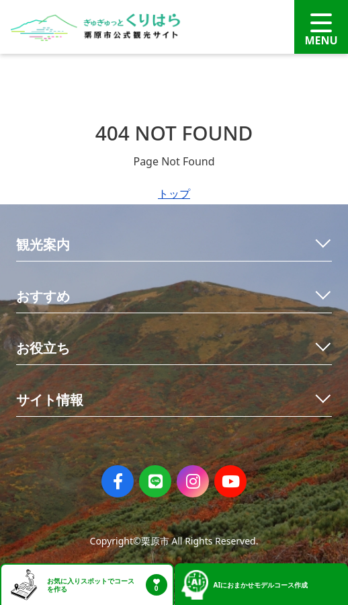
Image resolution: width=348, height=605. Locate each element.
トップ (174, 193)
